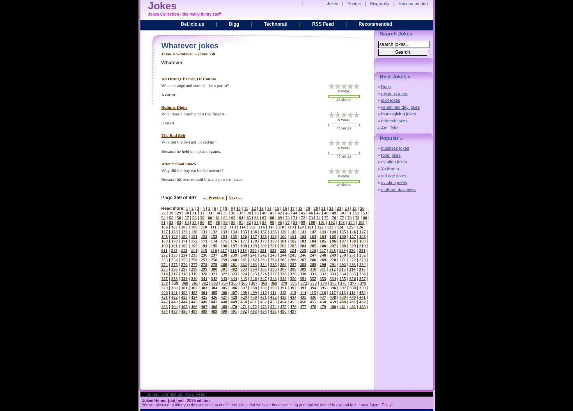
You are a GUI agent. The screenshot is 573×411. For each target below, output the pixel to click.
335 (352, 273)
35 (226, 213)
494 (263, 311)
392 (293, 287)
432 (273, 297)
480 (333, 306)
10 (238, 208)
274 (164, 264)
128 (174, 231)
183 (303, 241)
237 (214, 255)
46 (311, 213)
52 (357, 213)
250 (342, 255)
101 (322, 222)
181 (283, 241)
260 (234, 259)
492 (244, 311)
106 (164, 227)
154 (224, 236)
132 (214, 231)
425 (204, 297)
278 (204, 264)
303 (244, 269)
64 (241, 217)
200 (263, 245)
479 (323, 306)
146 (352, 231)
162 (303, 236)
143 (323, 231)
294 (362, 264)
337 (164, 278)
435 (303, 297)
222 (273, 250)
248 (323, 255)
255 (184, 259)
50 (342, 213)
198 (244, 245)
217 (223, 250)
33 (210, 213)
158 (263, 236)
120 (300, 227)
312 (332, 269)
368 (264, 283)
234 (184, 255)
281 (234, 264)
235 (194, 255)
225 (303, 250)
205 (313, 245)
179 (263, 241)
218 (234, 250)
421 (164, 297)
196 (224, 245)
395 (323, 287)
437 (323, 297)
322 (224, 273)
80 (365, 217)
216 (214, 250)
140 (293, 231)
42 (280, 213)
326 (263, 273)
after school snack (179, 163)
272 (352, 259)
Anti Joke (390, 128)
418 (342, 292)
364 (224, 283)
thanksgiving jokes (398, 114)
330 (303, 273)
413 (293, 292)
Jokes (166, 53)
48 (326, 213)
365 (234, 283)
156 (244, 236)
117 (271, 227)
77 (342, 217)
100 (312, 222)
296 (174, 269)
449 (234, 301)
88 (218, 222)
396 (333, 287)
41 (272, 213)
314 (352, 269)
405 (214, 292)
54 (163, 217)
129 (184, 231)
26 (362, 208)
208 (342, 245)
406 (224, 292)
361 (195, 283)
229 (342, 250)
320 (204, 273)
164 (323, 236)
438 (333, 297)
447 (214, 301)
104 (351, 222)
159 (273, 236)
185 (323, 241)
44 (295, 213)
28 (171, 213)
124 (340, 227)
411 (273, 292)
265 (283, 259)
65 (249, 217)
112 (223, 227)
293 (352, 264)
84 (186, 222)
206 (323, 245)
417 (332, 292)
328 (283, 273)
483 (362, 306)
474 (273, 306)
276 (184, 264)
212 (174, 250)
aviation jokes (394, 161)
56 (179, 217)
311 (323, 269)
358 (164, 283)
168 (362, 236)
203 (293, 245)
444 (184, 301)
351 (303, 278)
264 (273, 259)
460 (342, 301)
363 (214, 283)
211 (164, 250)
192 (184, 245)
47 (318, 213)
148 (164, 236)
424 (194, 297)
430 (253, 297)
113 (233, 227)
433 (283, 297)
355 (342, 278)
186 (333, 241)
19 (308, 208)
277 (194, 264)
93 (256, 222)
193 (194, 245)
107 (174, 227)
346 (253, 278)
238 (224, 255)
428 (234, 297)
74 (318, 217)
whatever (184, 53)
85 (194, 222)
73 (311, 217)
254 (174, 259)
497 (293, 311)
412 (283, 292)
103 (341, 222)
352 (313, 278)
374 (323, 283)
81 (163, 222)
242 (263, 255)
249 (333, 255)
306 (273, 269)
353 (323, 278)
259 (224, 259)
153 (214, 236)
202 (283, 245)
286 (283, 264)
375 (333, 283)
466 (194, 306)
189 (362, 241)
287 (293, 264)
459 (333, 301)
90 (233, 222)
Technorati (275, 24)
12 (254, 208)
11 (246, 208)
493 (253, 311)
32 (202, 213)
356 (352, 278)
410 (263, 292)
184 (313, 241)
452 (263, 301)
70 (288, 217)
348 (273, 278)
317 (174, 273)
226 (313, 250)
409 (253, 292)
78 (350, 217)
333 (333, 273)
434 (293, 297)
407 (234, 292)
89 (226, 222)
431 (263, 297)
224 (293, 250)
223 (283, 250)
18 (300, 208)
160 (283, 236)
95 (272, 222)
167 (352, 236)
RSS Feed (323, 24)
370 (284, 283)
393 (303, 287)
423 (184, 297)
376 (343, 283)
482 (352, 306)
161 (293, 236)
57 (186, 217)
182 (293, 241)
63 (233, 217)
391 (283, 287)
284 (263, 264)
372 (303, 283)
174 (214, 241)
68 (272, 217)
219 (243, 250)
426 (214, 297)
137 (263, 231)
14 (269, 208)
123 (330, 227)
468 (214, 306)
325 (253, 273)
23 (339, 208)
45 (303, 213)
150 (184, 236)
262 (253, 259)
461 (352, 301)
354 (333, 278)
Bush (386, 86)
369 (274, 283)
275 (174, 264)
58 (194, 217)
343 (224, 278)
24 (346, 208)
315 (362, 269)
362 (205, 283)
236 (204, 255)
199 (253, 245)
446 (204, 301)
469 (224, 306)
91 (241, 222)
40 (264, 213)
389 (263, 287)
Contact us (171, 394)
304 (253, 269)
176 (234, 241)
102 (331, 222)
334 (342, 273)
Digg (234, 24)
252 (362, 255)
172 (194, 241)
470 (234, 306)
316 (164, 273)
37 (241, 213)
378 (363, 283)
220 (253, 250)
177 (244, 241)
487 (194, 311)
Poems (354, 3)
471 (244, 306)
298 (194, 269)
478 (313, 306)
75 (326, 217)
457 (313, 301)
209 (352, 245)
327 (273, 273)
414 (303, 292)
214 (194, 250)
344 (234, 278)
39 (256, 213)
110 (204, 227)
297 (184, 269)
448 (224, 301)
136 (253, 231)
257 (204, 259)
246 (303, 255)
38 (249, 213)
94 (264, 222)
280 (224, 264)
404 (204, 292)
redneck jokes (394, 121)
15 (277, 208)
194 (204, 245)
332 (323, 273)
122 (320, 227)
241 (253, 255)
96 (280, 222)
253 (164, 259)
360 (185, 283)
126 (360, 227)
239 (234, 255)
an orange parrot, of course (188, 78)
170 (174, 241)
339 (184, 278)
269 (323, 259)
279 (214, 264)
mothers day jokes (398, 189)
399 (362, 287)
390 (273, 287)
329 (293, 273)
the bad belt (173, 135)
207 (333, 245)
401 (174, 292)
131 (204, 231)
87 (210, 222)
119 (290, 227)
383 (204, 287)
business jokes (395, 148)
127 (164, 231)
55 (171, 217)
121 (310, 227)
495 (273, 311)
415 (313, 292)
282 (244, 264)
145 (342, 231)
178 (253, 241)
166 (342, 236)
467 (204, 306)
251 (352, 255)
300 (214, 269)
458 (323, 301)
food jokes (391, 155)
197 (234, 245)
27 (163, 213)
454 (283, 301)
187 (342, 241)
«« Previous (214, 197)
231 (362, 250)
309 (303, 269)
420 (362, 292)
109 (194, 227)
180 (273, 241)
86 (202, 222)
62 (226, 217)
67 (264, 217)
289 (313, 264)
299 (204, 269)
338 (174, 278)
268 (313, 259)
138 (273, 231)
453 (273, 301)
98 (295, 222)
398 (352, 287)
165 (333, 236)
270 (333, 259)
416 (322, 292)
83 (179, 222)
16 (284, 208)
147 (362, 231)
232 (164, 255)
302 (234, 269)
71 (295, 217)
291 (333, 264)
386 (234, 287)
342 (214, 278)
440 (352, 297)
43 (288, 213)
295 (164, 269)
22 (331, 208)
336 (362, 273)
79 (357, 217)
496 (283, 311)
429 (244, 297)
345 (244, 278)
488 (204, 311)
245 (293, 255)
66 (256, 217)
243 (273, 255)
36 (233, 213)
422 (174, 297)
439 (342, 297)
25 (354, 208)
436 (313, 297)
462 (362, 301)
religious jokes (394, 93)
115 (252, 227)
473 (263, 306)
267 (303, 259)
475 (283, 306)
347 (263, 278)
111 (213, 227)
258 (214, 259)
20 (316, 208)
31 (194, 213)
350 (293, 278)
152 (204, 236)
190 (164, 245)
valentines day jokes (400, 107)
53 (365, 213)
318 (184, 273)
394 (313, 287)
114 (242, 227)
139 (283, 231)
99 (303, 222)
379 (164, 287)
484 (164, 311)
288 (303, 264)
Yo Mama (390, 169)
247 (313, 255)
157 (253, 236)
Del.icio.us (192, 24)
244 (283, 255)
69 (280, 217)
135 (244, 231)
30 (186, 213)
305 (263, 269)
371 (294, 283)
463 (164, 306)
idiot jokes (390, 100)
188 (352, 241)
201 (273, 245)
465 (184, 306)
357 (362, 278)
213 (184, 250)
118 (281, 227)
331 (313, 273)
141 (303, 231)
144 (333, 231)
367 (254, 283)
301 (224, 269)
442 (164, 301)
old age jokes (393, 176)
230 (352, 250)
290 (323, 264)
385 (224, 287)
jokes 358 (206, 53)
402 (184, 292)
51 (350, 213)
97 (288, 222)
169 (164, 241)
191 (174, 245)
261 (244, 259)
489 (214, 311)
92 (249, 222)
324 (244, 273)
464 (174, 306)
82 (171, 222)
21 (323, 208)
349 (283, 278)
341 (204, 278)
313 (342, 269)
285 (273, 264)
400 (164, 292)
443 (174, 301)
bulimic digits (174, 107)
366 (244, 283)
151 (194, 236)
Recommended (375, 24)
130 (194, 231)
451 (253, 301)
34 (218, 213)
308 (293, 269)
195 (214, 245)
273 (362, 259)
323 (234, 273)
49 (334, 213)
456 (303, 301)
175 (224, 241)
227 (322, 250)
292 (342, 264)
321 (214, 273)
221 (263, 250)
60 (210, 217)
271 (342, 259)
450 (244, 301)
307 (283, 269)
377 (353, 283)
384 (214, 287)
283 (253, 264)
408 (244, 292)
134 (234, 231)
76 (334, 217)
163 (313, 236)
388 (253, 287)
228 (332, 250)
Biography (380, 3)
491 (234, 311)
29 (179, 213)
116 (262, 227)
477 (303, 306)
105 (361, 222)
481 (342, 306)
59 (202, 217)
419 (352, 292)
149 (174, 236)
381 (184, 287)
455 (293, 301)
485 (174, 311)
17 (292, 208)
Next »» (236, 197)
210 (362, 245)
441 (362, 297)
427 (224, 297)
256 (194, 259)
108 (184, 227)
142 (313, 231)
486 (184, 311)
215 (203, 250)
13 (261, 208)
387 (244, 287)
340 (194, 278)
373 (313, 283)
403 (194, 292)
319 (194, 273)
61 (218, 217)
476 (293, 306)
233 (174, 255)
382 (194, 287)
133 (224, 231)
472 (253, 306)
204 (303, 245)
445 (194, 301)
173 (204, 241)
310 (313, 269)
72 (303, 217)
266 (293, 259)
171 (184, 241)
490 (224, 311)
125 (350, 227)
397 (342, 287)
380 (174, 287)
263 (263, 259)
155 (234, 236)
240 (244, 255)
